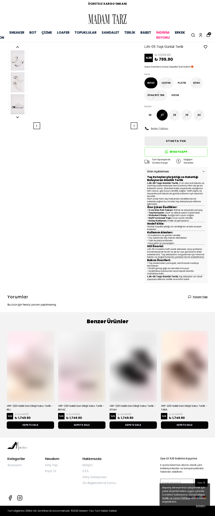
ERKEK (180, 32)
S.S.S (85, 471)
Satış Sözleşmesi (94, 477)
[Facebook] (10, 498)
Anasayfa (14, 465)
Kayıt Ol (50, 471)
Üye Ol (201, 483)
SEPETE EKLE (30, 425)
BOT (32, 32)
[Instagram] (20, 498)
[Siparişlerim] (201, 35)
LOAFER (63, 32)
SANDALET (110, 32)
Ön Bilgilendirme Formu (99, 483)
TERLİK (129, 32)
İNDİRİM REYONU (163, 35)
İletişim (87, 465)
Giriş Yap (51, 465)
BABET (145, 32)
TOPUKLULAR (86, 32)
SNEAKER (16, 32)
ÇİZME (46, 32)
